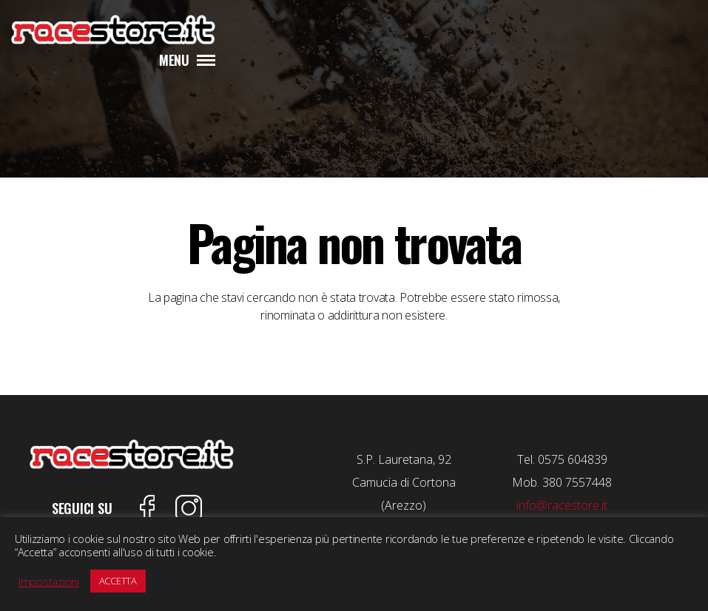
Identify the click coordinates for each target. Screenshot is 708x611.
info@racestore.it (561, 505)
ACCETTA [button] (118, 580)
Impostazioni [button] (48, 581)
